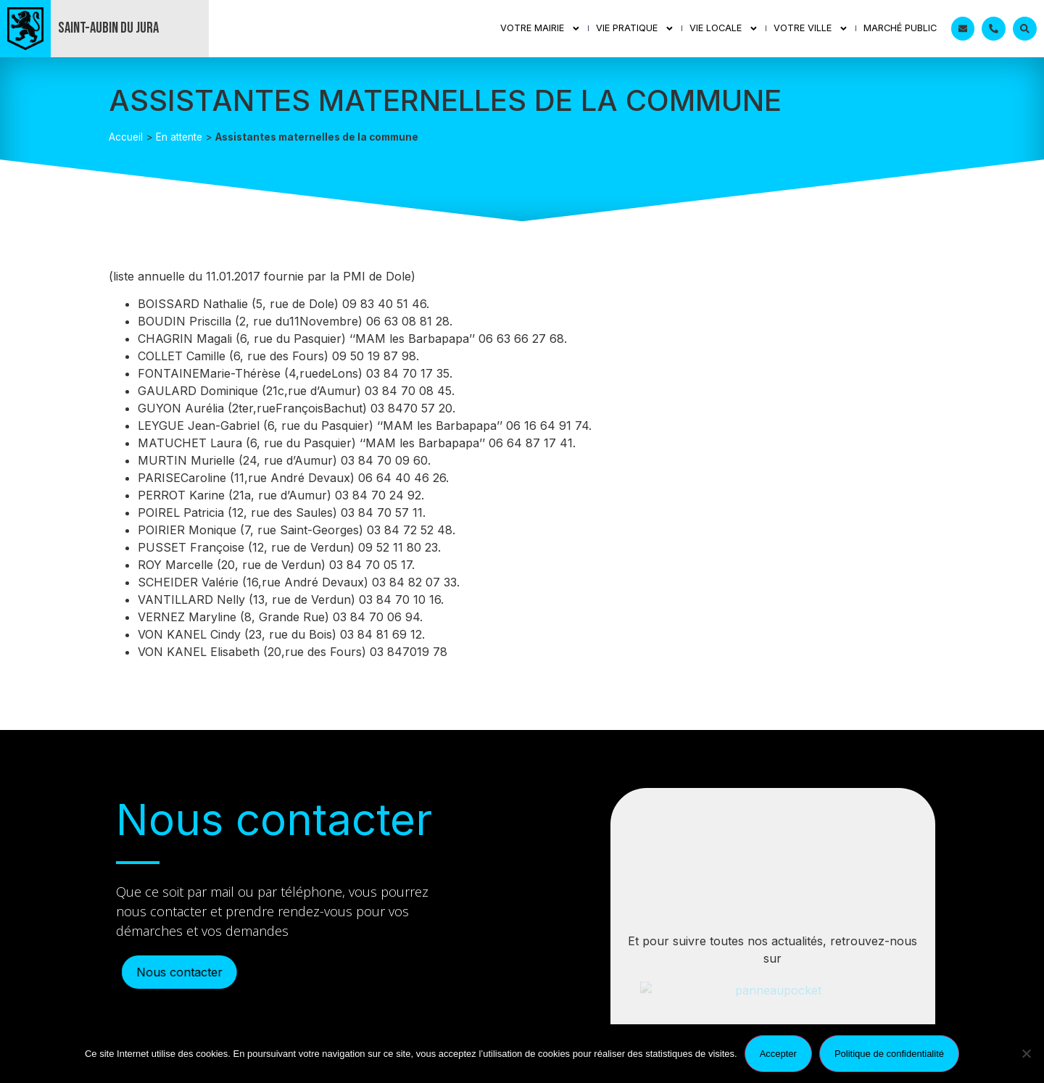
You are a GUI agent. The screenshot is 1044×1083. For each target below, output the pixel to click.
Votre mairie (540, 29)
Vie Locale (723, 29)
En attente (179, 137)
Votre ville (811, 29)
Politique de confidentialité (889, 1053)
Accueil (126, 137)
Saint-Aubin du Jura (108, 28)
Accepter (778, 1053)
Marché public (900, 27)
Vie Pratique (635, 29)
